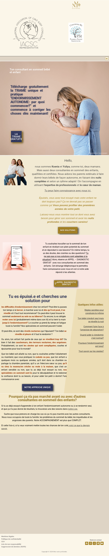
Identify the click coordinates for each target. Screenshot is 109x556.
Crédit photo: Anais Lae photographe (97, 153)
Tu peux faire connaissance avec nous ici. (68, 190)
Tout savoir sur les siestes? (91, 351)
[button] (106, 58)
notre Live (72, 409)
